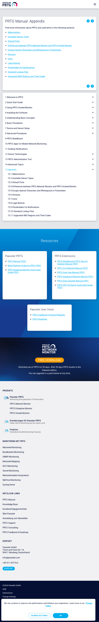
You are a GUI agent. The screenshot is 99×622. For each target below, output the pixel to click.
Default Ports (14, 41)
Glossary (12, 54)
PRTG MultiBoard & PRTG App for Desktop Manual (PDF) (72, 262)
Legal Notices (14, 63)
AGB (4, 589)
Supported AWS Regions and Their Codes (26, 76)
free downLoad (49, 360)
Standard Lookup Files (18, 72)
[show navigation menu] (95, 4)
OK (60, 615)
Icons (10, 59)
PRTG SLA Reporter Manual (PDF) (72, 268)
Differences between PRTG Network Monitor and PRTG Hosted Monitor (40, 45)
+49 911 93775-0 (10, 563)
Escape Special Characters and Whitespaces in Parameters (34, 50)
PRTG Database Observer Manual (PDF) (75, 276)
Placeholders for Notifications (21, 67)
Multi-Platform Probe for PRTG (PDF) (24, 265)
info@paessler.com (11, 557)
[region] (48, 610)
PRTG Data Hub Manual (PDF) (71, 272)
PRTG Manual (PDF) (17, 261)
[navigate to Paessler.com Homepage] (10, 4)
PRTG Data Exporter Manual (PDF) (73, 281)
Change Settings (9, 597)
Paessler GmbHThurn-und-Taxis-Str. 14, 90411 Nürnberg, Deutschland (16, 550)
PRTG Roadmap (39, 319)
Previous (88, 21)
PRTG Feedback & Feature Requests (48, 315)
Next (92, 21)
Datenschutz (8, 593)
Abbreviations (14, 32)
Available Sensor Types (18, 37)
